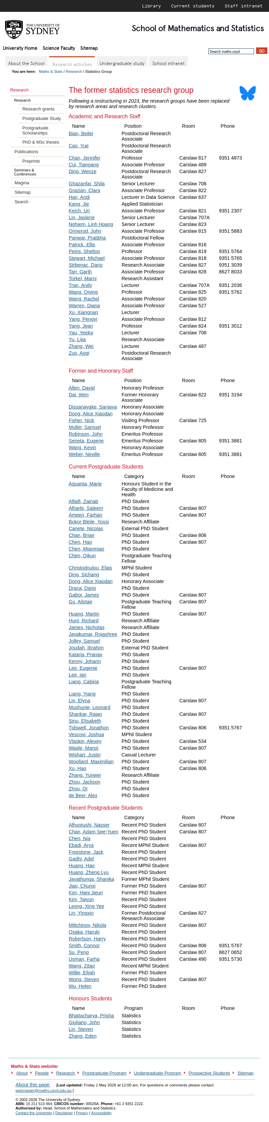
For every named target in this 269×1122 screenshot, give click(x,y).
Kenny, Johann (85, 661)
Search (21, 201)
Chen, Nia (79, 838)
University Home (20, 47)
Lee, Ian (77, 675)
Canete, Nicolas (86, 528)
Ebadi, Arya (81, 845)
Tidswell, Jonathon (89, 727)
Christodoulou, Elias (90, 567)
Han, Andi (79, 197)
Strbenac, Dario (86, 265)
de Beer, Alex (83, 795)
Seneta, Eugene (86, 440)
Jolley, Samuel (84, 641)
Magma (22, 182)
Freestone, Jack (86, 852)
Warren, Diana (84, 305)
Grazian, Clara (84, 190)
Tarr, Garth (80, 271)
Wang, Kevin (82, 447)
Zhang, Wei (81, 346)
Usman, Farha (84, 959)
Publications (26, 151)
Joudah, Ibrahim (86, 647)
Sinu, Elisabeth (85, 721)
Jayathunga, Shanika (91, 879)
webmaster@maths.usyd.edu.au (43, 1090)
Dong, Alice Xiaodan (91, 413)
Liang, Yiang (82, 694)
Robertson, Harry (87, 938)
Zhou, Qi (78, 788)
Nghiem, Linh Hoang (91, 224)
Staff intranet (244, 6)
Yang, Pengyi (83, 319)
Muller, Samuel (85, 427)
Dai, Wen (79, 394)
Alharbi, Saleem (86, 508)
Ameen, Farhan (85, 515)
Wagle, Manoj (83, 748)
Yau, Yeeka (81, 332)
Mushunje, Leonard (89, 707)
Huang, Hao (82, 865)
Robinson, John (86, 434)
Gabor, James (84, 595)
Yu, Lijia (77, 339)
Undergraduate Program (157, 1073)
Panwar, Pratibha (87, 238)
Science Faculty (59, 47)
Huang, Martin (84, 614)
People (42, 1073)
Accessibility (101, 1113)
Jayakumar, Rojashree (93, 634)
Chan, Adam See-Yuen (93, 831)
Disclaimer (64, 1113)
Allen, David (82, 388)
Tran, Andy (80, 285)
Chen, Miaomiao (86, 549)
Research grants (38, 108)
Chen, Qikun (82, 555)
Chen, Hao (80, 542)
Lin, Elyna (79, 700)
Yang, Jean (81, 326)
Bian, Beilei (81, 133)
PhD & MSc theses (40, 142)
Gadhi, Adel (81, 858)
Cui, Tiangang (84, 164)
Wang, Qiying (83, 292)
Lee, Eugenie (83, 668)
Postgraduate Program (104, 1073)
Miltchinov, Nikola (87, 925)
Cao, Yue (79, 145)
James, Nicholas (87, 627)
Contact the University (34, 1113)
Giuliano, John (84, 1022)
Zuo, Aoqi (79, 353)
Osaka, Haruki (84, 932)
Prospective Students (209, 1073)
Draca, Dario (82, 588)
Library (151, 6)
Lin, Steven (81, 1029)
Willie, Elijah (82, 972)
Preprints (31, 161)
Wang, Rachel (84, 299)
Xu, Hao (77, 768)
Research (74, 71)
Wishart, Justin (85, 754)
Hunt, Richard (84, 620)
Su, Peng (79, 952)
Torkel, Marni (83, 278)
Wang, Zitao (82, 966)
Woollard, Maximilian (91, 761)
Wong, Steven (84, 979)
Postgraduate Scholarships (35, 130)
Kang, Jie (79, 204)
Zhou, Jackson (85, 782)
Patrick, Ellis (82, 244)
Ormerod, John (85, 231)
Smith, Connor (84, 945)
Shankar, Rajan (85, 714)
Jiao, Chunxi (82, 886)
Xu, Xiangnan (83, 312)
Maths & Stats (51, 71)
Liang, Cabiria (84, 681)
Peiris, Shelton (84, 251)
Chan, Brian (82, 535)
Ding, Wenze (83, 171)
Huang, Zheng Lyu (89, 872)
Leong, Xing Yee (86, 906)
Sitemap (89, 47)
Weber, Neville (84, 454)
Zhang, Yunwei (85, 775)
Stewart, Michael (87, 258)
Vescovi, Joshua (86, 734)
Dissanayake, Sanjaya (93, 407)
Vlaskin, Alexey (85, 741)
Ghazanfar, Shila (87, 183)
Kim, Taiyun (81, 899)
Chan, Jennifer (85, 158)
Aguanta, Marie (85, 483)
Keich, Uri (79, 210)
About (22, 1073)
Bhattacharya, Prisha (91, 1015)
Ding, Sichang (84, 574)
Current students (192, 6)
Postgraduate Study (41, 118)
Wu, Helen (80, 986)
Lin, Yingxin (81, 913)
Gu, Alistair (80, 601)
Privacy (82, 1113)
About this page (32, 1084)
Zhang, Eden (83, 1036)
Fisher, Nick (81, 420)
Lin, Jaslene (82, 217)
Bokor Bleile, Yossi (89, 521)
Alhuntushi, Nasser (89, 825)
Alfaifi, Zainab (83, 501)
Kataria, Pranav (85, 654)
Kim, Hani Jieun (86, 892)
